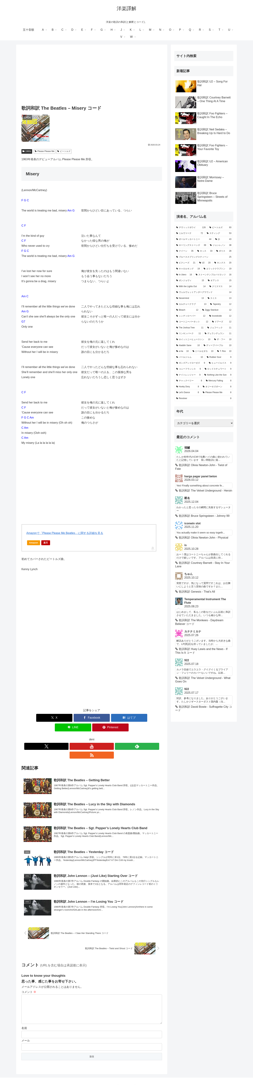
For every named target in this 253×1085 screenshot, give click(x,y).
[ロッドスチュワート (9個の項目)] (218, 369)
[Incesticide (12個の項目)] (220, 316)
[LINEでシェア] (115, 718)
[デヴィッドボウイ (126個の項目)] (191, 227)
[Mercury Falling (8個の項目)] (218, 380)
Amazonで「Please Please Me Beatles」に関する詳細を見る (64, 533)
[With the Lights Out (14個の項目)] (191, 286)
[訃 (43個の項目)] (223, 239)
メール (25, 1027)
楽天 (45, 542)
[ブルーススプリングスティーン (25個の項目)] (204, 257)
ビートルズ (63, 151)
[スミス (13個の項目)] (219, 298)
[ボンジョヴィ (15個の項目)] (190, 280)
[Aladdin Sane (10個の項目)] (188, 345)
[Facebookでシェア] (68, 718)
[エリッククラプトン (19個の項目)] (217, 268)
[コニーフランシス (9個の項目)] (188, 369)
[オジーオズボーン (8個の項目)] (217, 386)
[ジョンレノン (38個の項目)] (220, 245)
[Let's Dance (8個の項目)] (187, 392)
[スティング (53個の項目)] (219, 233)
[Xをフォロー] (79, 736)
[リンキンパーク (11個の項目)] (188, 333)
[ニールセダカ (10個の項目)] (203, 351)
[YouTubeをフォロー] (87, 736)
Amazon (33, 542)
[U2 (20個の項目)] (205, 263)
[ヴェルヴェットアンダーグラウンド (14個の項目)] (204, 292)
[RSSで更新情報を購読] (103, 736)
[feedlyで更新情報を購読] (95, 736)
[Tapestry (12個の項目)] (221, 304)
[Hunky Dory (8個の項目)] (187, 386)
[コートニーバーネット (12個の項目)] (192, 321)
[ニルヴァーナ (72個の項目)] (190, 233)
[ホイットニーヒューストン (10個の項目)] (193, 339)
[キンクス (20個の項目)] (223, 263)
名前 (24, 1015)
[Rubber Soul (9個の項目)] (219, 357)
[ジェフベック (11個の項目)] (219, 327)
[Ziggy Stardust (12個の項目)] (217, 310)
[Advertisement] (91, 75)
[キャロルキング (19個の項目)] (188, 268)
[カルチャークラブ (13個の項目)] (191, 304)
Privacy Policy (126, 1074)
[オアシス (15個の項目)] (219, 280)
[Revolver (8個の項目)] (204, 398)
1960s (26, 151)
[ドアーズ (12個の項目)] (221, 321)
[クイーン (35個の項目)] (185, 251)
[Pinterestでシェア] (139, 718)
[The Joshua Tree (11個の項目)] (190, 327)
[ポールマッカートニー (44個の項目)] (194, 239)
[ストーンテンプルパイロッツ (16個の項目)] (213, 274)
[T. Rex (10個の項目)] (224, 351)
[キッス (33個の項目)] (205, 251)
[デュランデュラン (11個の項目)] (218, 333)
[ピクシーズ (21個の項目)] (186, 263)
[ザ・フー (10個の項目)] (223, 339)
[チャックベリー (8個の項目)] (189, 380)
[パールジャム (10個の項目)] (190, 357)
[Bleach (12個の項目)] (187, 310)
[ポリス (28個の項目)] (224, 251)
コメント (28, 973)
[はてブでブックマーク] (91, 718)
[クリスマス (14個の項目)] (220, 286)
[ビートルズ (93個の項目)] (220, 227)
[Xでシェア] (44, 718)
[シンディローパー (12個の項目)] (191, 316)
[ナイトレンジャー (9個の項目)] (188, 375)
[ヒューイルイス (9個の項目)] (220, 363)
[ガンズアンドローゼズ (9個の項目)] (191, 363)
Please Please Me (44, 151)
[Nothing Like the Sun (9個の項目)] (218, 375)
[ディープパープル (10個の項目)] (217, 345)
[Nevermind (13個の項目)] (190, 298)
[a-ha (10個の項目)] (182, 351)
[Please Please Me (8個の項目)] (217, 392)
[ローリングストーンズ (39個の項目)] (191, 245)
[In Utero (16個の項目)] (184, 274)
